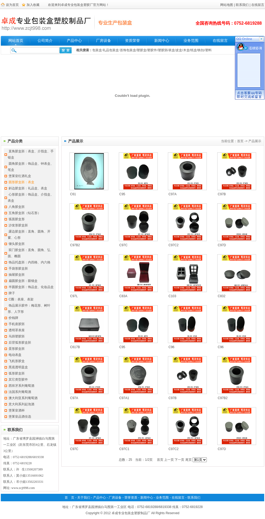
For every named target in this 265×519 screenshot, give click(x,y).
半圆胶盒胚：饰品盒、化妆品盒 (31, 287)
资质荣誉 (132, 41)
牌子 (12, 293)
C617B (75, 347)
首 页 (69, 497)
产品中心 (74, 41)
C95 (122, 194)
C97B (222, 194)
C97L (74, 296)
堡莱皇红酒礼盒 (20, 176)
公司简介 (45, 41)
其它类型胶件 (18, 379)
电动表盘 (15, 355)
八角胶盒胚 (17, 207)
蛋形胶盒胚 (17, 349)
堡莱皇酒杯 (17, 410)
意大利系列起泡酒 (21, 404)
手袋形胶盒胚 (18, 268)
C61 (73, 194)
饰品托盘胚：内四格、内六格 (29, 262)
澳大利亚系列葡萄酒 (23, 398)
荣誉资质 (130, 497)
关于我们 (83, 497)
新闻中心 (161, 41)
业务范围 (190, 41)
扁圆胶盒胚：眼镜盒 (23, 281)
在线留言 (257, 5)
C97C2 (173, 245)
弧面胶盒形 (17, 219)
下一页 (179, 460)
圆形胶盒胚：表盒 (21, 182)
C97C (123, 245)
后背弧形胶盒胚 (20, 342)
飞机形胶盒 (17, 361)
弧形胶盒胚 (17, 373)
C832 (222, 296)
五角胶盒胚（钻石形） (25, 213)
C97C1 (124, 449)
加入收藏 (33, 5)
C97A (172, 194)
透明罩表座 (17, 330)
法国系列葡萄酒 (20, 392)
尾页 (188, 460)
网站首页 (15, 41)
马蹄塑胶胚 (17, 336)
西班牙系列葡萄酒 (21, 386)
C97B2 (75, 245)
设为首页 (12, 5)
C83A (123, 296)
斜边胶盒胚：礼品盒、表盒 (28, 188)
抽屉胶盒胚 (17, 275)
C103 (172, 296)
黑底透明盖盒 (18, 367)
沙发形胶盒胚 (18, 225)
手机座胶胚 (17, 324)
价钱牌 (13, 318)
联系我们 (242, 5)
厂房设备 (103, 41)
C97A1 (124, 398)
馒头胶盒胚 (17, 244)
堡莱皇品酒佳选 (20, 416)
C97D (222, 245)
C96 (171, 347)
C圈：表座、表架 (21, 299)
